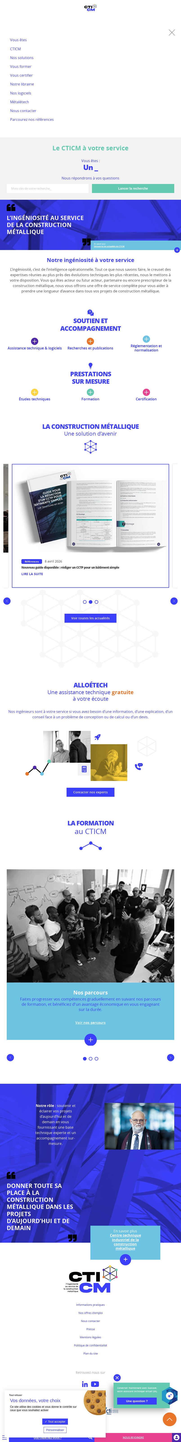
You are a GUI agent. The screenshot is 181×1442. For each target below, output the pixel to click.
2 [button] (91, 602)
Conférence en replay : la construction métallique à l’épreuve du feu (69, 567)
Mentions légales (90, 1337)
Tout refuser (15, 1395)
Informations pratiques (90, 1305)
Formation (90, 395)
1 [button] (85, 602)
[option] (90, 526)
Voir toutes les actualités (90, 618)
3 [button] (97, 602)
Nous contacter (90, 1321)
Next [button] (176, 604)
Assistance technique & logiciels (35, 344)
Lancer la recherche (133, 188)
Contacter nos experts (90, 792)
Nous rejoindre (133, 1437)
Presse (90, 1329)
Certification (146, 395)
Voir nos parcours (90, 1022)
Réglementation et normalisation (146, 343)
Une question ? (137, 1401)
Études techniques (34, 395)
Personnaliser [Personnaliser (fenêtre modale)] (55, 1430)
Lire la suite (31, 574)
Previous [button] (5, 604)
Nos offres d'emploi (90, 1313)
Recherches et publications (90, 344)
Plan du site (90, 1353)
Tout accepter (55, 1421)
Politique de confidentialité (90, 1345)
